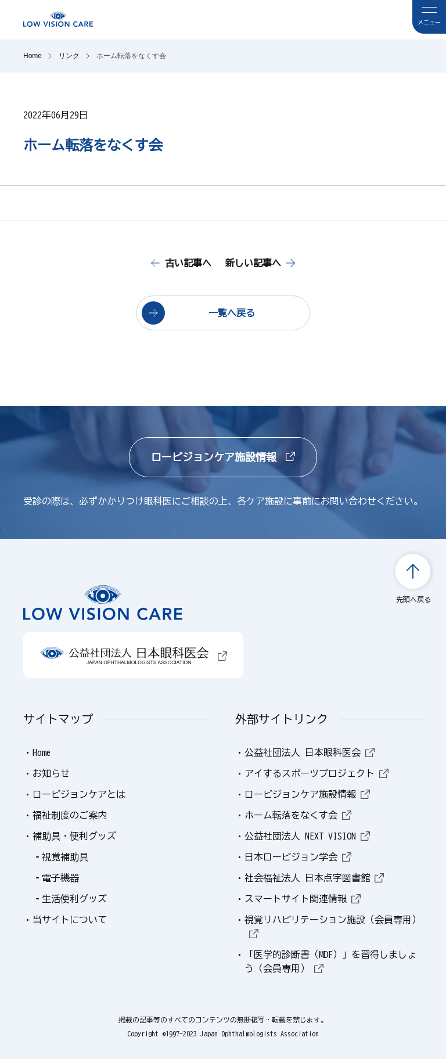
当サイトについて (70, 919)
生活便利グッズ (74, 898)
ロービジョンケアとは (79, 794)
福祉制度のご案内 (70, 815)
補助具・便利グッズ (74, 836)
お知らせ (51, 773)
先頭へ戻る (413, 599)
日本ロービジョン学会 (297, 857)
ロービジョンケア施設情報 (223, 457)
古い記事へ (188, 263)
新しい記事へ (253, 263)
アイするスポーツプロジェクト (316, 773)
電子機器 (60, 877)
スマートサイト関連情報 (302, 898)
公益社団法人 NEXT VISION (307, 836)
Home (42, 752)
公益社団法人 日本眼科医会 (309, 752)
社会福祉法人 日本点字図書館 (314, 877)
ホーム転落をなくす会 (297, 815)
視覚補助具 (65, 857)
